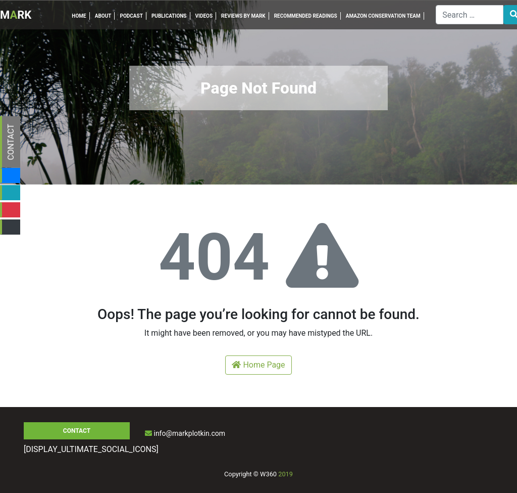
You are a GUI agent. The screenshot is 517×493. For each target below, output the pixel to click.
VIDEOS (204, 16)
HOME (79, 16)
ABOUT (103, 16)
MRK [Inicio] (15, 15)
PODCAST (131, 16)
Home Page (258, 365)
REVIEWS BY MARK (243, 16)
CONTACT (11, 142)
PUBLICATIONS (169, 16)
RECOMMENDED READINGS (305, 16)
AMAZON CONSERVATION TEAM (383, 16)
